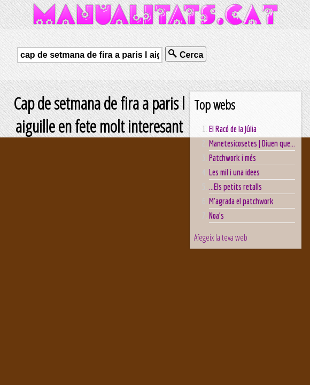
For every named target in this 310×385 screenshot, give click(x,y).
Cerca (185, 54)
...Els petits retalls (235, 186)
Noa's (216, 215)
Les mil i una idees (234, 172)
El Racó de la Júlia (233, 129)
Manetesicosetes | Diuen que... (252, 143)
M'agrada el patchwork (241, 201)
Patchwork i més (232, 158)
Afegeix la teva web (220, 237)
